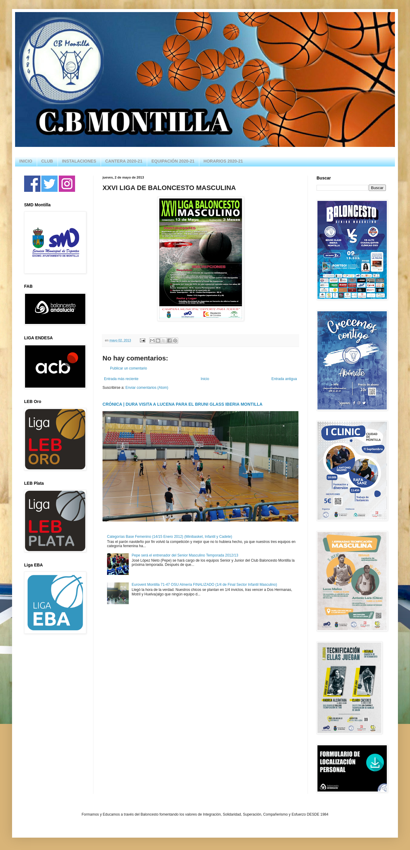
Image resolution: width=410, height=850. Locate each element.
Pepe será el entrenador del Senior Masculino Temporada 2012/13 (185, 555)
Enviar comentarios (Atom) (146, 387)
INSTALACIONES (79, 161)
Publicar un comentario (128, 368)
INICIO (25, 161)
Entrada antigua (284, 379)
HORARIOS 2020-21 (223, 161)
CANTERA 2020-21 (123, 161)
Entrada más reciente (121, 379)
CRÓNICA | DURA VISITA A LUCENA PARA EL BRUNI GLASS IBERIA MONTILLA (182, 404)
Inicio (205, 379)
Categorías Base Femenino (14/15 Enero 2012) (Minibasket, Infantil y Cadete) (169, 536)
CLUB (47, 161)
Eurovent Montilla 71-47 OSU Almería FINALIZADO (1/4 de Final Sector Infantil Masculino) (204, 584)
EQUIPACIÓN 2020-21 (172, 161)
